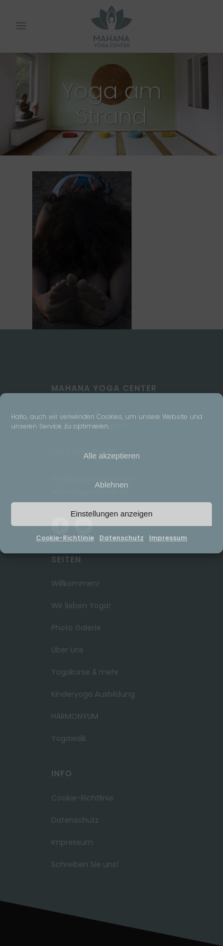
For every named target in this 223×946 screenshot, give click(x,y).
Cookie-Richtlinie (65, 537)
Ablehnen (111, 484)
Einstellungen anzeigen (111, 513)
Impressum (168, 537)
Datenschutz (121, 537)
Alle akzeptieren (111, 455)
